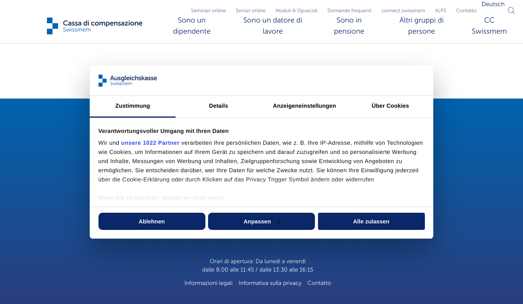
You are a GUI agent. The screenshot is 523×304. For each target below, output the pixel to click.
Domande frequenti (350, 10)
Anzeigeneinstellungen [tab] (304, 106)
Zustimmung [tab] (132, 106)
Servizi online (251, 10)
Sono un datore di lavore (272, 26)
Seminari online (208, 10)
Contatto (466, 10)
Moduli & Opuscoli (297, 10)
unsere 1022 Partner (150, 143)
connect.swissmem (403, 10)
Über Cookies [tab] (390, 106)
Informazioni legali (208, 283)
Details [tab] (218, 106)
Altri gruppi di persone (422, 26)
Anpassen (262, 221)
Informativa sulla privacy (270, 283)
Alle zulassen (371, 221)
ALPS (441, 10)
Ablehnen (152, 221)
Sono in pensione (349, 26)
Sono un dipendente (191, 26)
